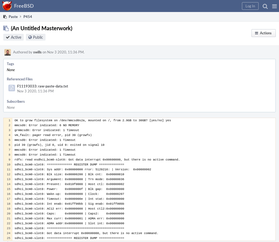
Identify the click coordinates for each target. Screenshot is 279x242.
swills (37, 52)
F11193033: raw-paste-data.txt (42, 86)
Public (38, 37)
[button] (274, 6)
